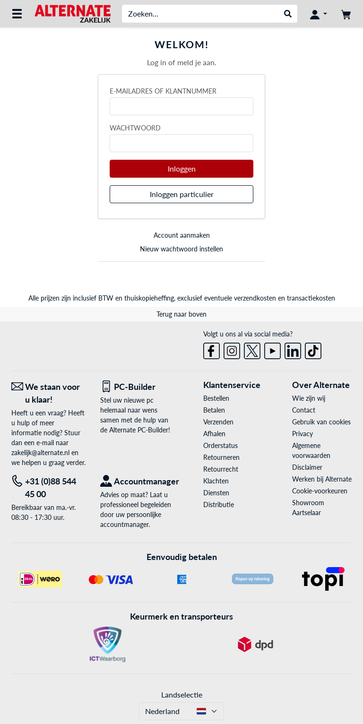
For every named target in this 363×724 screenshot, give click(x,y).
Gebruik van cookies (321, 422)
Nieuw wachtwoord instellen (181, 249)
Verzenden (218, 422)
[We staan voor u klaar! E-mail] (48, 393)
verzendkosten (255, 298)
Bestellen (216, 398)
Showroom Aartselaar (308, 508)
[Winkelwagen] (346, 13)
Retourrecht (220, 469)
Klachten (216, 481)
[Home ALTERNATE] (73, 13)
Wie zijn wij (308, 398)
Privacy (302, 434)
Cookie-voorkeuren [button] (319, 491)
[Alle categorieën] (17, 14)
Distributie (218, 504)
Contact (303, 410)
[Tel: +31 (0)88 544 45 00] (48, 487)
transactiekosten (311, 298)
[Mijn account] (318, 13)
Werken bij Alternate (322, 479)
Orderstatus (220, 445)
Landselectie (181, 694)
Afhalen (214, 434)
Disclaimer (307, 467)
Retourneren (221, 457)
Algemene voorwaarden (311, 450)
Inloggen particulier (182, 194)
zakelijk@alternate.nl (40, 452)
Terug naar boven (181, 314)
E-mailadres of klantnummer (163, 91)
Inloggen (182, 168)
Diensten (216, 493)
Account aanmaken (182, 235)
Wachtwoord (135, 128)
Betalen (214, 410)
